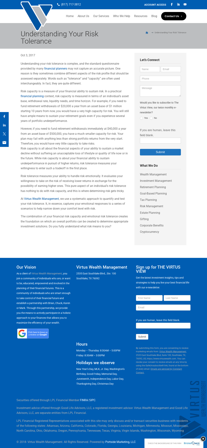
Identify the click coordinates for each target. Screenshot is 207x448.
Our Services (101, 16)
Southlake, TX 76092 (88, 278)
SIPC (92, 400)
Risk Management (151, 206)
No (153, 118)
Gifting (144, 219)
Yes (144, 118)
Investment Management (156, 181)
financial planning (32, 96)
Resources (140, 16)
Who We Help (121, 16)
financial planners (55, 68)
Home (70, 16)
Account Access (155, 4)
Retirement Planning (153, 187)
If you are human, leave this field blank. (158, 320)
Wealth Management (153, 174)
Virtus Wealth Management (41, 198)
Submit (160, 152)
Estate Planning (150, 212)
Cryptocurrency (149, 232)
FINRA (84, 400)
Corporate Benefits (151, 225)
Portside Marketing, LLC (120, 442)
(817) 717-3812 (71, 4)
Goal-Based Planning (153, 193)
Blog (154, 16)
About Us (83, 16)
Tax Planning (148, 200)
